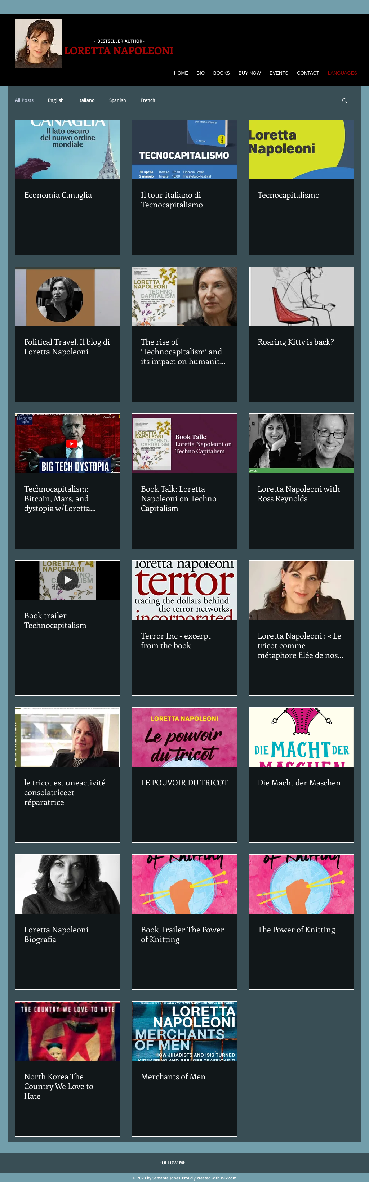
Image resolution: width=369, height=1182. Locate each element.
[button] (344, 101)
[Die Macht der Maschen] (301, 737)
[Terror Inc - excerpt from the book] (184, 590)
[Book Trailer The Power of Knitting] (184, 884)
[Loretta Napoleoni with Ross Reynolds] (301, 443)
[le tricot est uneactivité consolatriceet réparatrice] (67, 737)
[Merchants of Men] (184, 1031)
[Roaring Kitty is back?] (301, 296)
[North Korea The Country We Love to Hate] (67, 1031)
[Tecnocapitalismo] (301, 149)
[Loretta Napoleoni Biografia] (67, 884)
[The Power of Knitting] (301, 884)
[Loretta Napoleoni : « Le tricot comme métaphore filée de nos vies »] (301, 590)
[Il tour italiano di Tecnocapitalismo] (184, 149)
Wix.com (228, 1178)
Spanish (117, 100)
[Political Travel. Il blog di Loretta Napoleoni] (67, 296)
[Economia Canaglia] (67, 149)
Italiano (86, 100)
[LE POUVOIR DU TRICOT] (184, 737)
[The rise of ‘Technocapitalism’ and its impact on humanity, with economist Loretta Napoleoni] (184, 296)
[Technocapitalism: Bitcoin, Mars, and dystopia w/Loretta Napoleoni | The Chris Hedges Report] (67, 443)
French (148, 100)
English (56, 100)
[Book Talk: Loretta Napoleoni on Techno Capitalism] (184, 443)
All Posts (24, 100)
